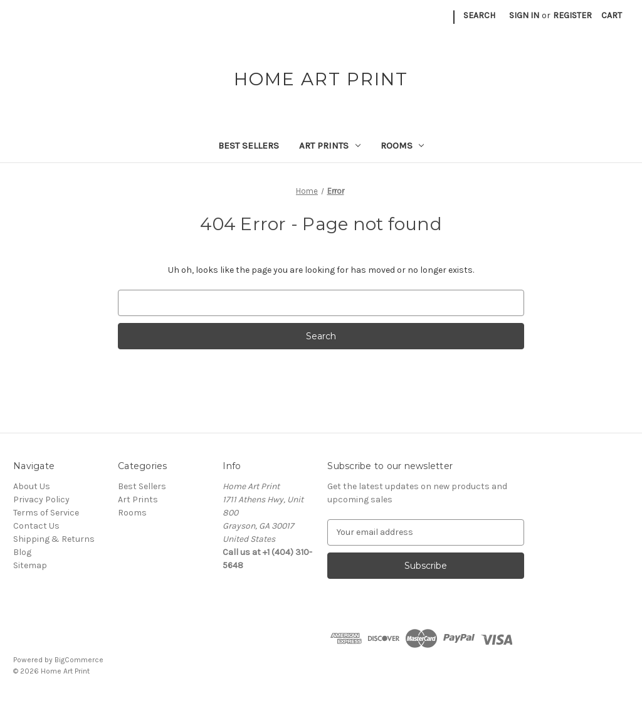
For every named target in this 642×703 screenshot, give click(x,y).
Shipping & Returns (54, 539)
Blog (22, 552)
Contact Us (36, 526)
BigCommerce (79, 659)
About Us (31, 486)
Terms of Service (46, 512)
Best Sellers (248, 145)
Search (479, 15)
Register (572, 15)
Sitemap (30, 565)
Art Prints (329, 145)
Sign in (524, 15)
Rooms (402, 145)
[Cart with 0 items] (611, 15)
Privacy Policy (41, 499)
